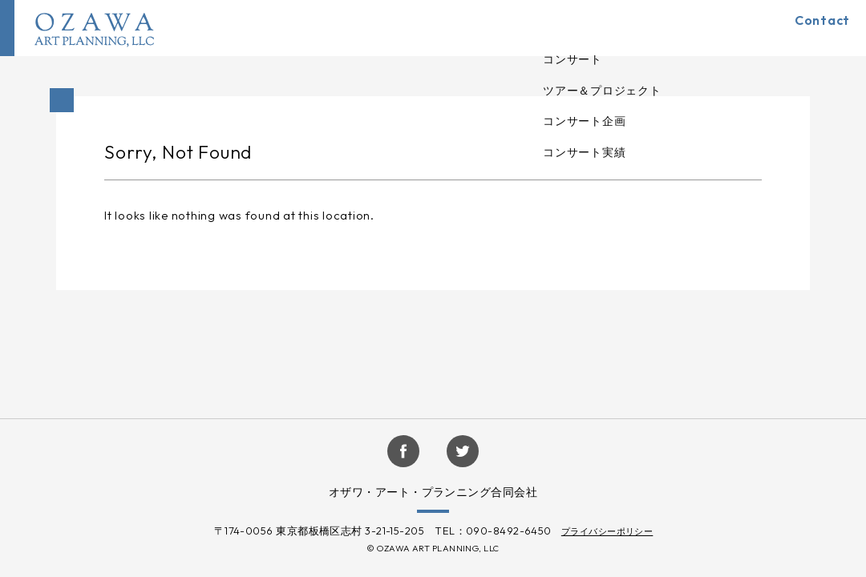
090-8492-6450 (509, 530)
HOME (422, 28)
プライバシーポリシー (607, 531)
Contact (810, 27)
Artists (554, 28)
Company (630, 28)
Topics (706, 28)
